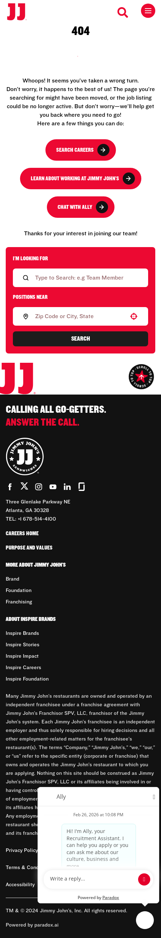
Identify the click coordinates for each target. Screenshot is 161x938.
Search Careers (82, 150)
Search (80, 339)
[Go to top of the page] (141, 376)
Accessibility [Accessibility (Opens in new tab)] (20, 884)
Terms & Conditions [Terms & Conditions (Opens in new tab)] (29, 867)
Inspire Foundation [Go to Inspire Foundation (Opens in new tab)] (27, 679)
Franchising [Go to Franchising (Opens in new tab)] (19, 602)
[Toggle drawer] (148, 11)
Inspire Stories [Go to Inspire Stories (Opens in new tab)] (22, 644)
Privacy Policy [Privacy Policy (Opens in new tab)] (22, 850)
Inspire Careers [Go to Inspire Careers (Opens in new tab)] (23, 667)
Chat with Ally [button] (83, 207)
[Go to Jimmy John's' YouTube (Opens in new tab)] (53, 486)
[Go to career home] (20, 12)
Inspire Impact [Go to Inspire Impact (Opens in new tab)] (22, 656)
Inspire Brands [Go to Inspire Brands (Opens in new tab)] (22, 633)
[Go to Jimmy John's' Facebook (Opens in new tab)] (10, 486)
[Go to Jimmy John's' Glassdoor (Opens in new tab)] (81, 486)
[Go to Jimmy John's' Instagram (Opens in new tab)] (38, 486)
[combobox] (79, 316)
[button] (133, 316)
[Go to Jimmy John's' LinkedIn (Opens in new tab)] (67, 486)
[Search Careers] (123, 12)
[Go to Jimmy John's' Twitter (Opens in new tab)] (24, 487)
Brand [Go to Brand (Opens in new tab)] (12, 579)
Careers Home (22, 533)
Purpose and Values (29, 548)
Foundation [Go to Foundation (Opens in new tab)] (18, 590)
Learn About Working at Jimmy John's (83, 178)
